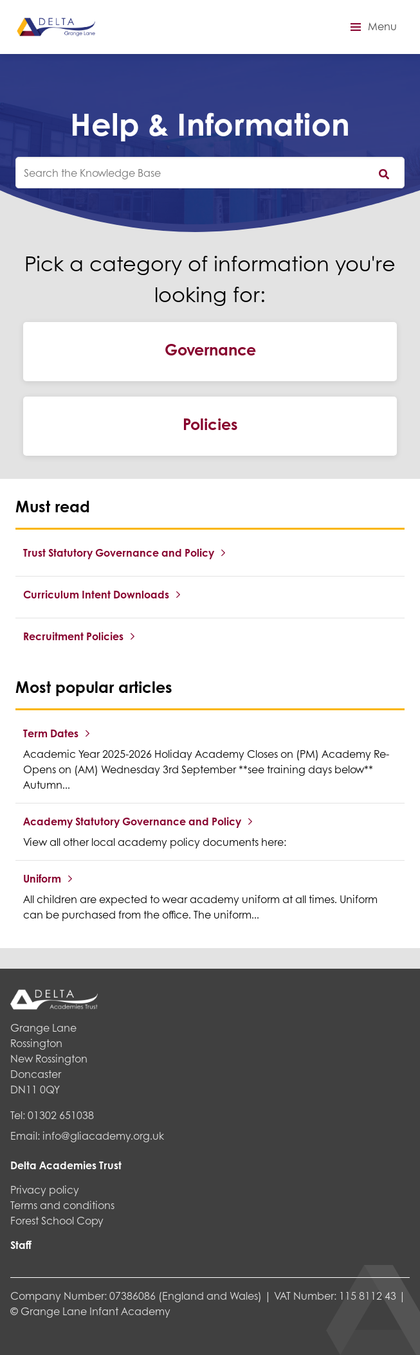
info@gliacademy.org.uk (103, 1135)
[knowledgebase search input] (210, 172)
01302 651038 (61, 1115)
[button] (372, 27)
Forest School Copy (57, 1220)
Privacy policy (44, 1189)
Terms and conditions (62, 1205)
